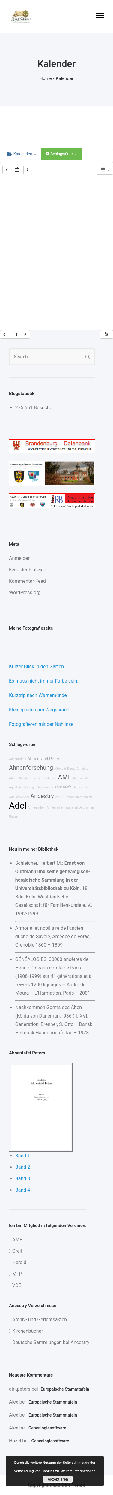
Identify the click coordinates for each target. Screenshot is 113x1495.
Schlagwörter (61, 154)
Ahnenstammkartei (80, 797)
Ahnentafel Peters (44, 758)
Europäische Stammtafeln (65, 1389)
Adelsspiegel (27, 787)
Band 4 (22, 1190)
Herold (19, 1262)
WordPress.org (24, 592)
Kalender (64, 78)
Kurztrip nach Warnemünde (38, 695)
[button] (106, 334)
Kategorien (21, 154)
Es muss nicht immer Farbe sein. (43, 681)
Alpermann (45, 787)
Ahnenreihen (36, 807)
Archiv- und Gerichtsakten (39, 1319)
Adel (17, 805)
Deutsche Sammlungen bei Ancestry (50, 1342)
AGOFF (60, 797)
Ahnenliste (80, 787)
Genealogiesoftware (47, 1428)
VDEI (17, 1285)
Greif (17, 1251)
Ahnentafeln (17, 759)
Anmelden (20, 558)
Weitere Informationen (78, 1471)
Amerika (82, 769)
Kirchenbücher (27, 1331)
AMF (64, 777)
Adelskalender (19, 797)
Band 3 (22, 1178)
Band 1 (22, 1156)
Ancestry (42, 796)
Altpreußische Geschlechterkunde (33, 778)
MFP (17, 1274)
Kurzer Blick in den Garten (36, 666)
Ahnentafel (63, 787)
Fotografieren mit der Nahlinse (41, 724)
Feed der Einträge (27, 570)
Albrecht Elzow (64, 769)
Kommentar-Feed (27, 581)
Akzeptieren (58, 1479)
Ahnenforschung (31, 767)
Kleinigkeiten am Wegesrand (39, 710)
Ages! (13, 787)
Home (46, 78)
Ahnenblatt (80, 778)
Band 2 (22, 1167)
